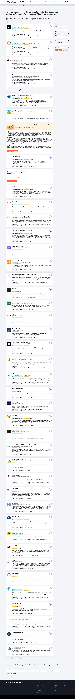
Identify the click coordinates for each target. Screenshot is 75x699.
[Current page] (18, 658)
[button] (62, 1)
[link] (32, 2)
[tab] (9, 665)
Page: (15, 658)
